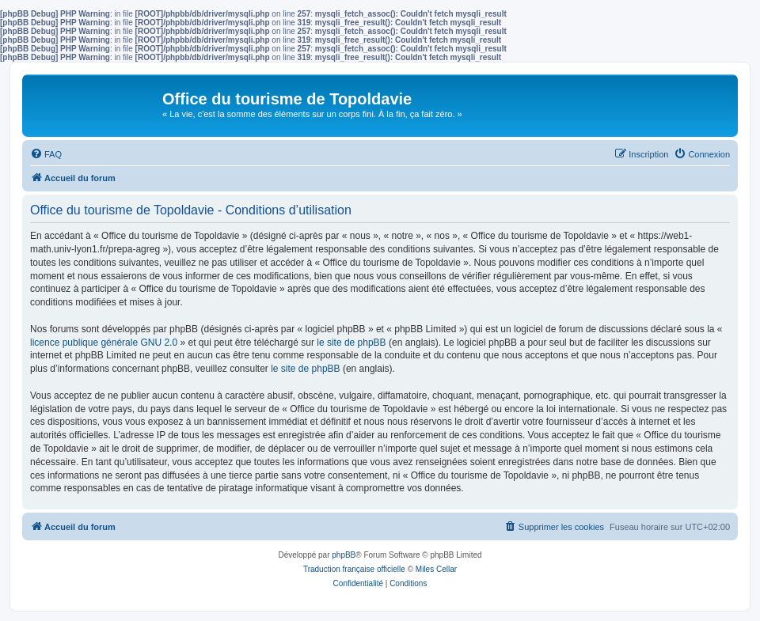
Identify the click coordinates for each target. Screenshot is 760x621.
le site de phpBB (351, 342)
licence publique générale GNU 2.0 (103, 342)
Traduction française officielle (354, 569)
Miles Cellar (436, 569)
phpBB (343, 555)
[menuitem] (46, 154)
